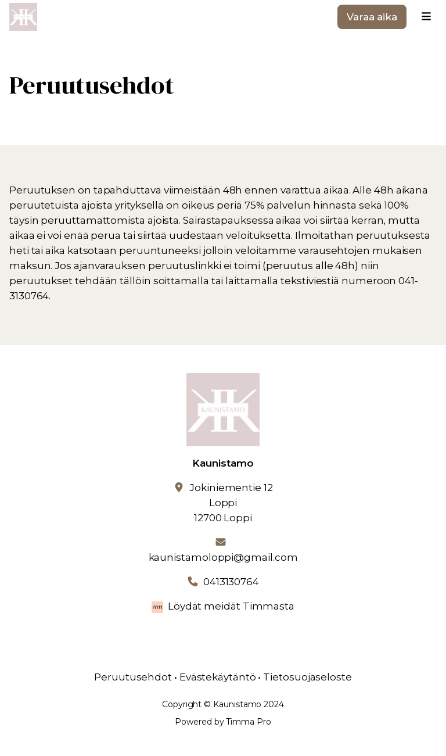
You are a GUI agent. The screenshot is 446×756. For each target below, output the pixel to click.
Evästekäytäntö (217, 677)
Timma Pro (248, 721)
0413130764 (231, 581)
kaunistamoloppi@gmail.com (223, 557)
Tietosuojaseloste (307, 677)
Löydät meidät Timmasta (231, 606)
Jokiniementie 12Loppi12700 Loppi (231, 503)
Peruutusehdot (133, 677)
